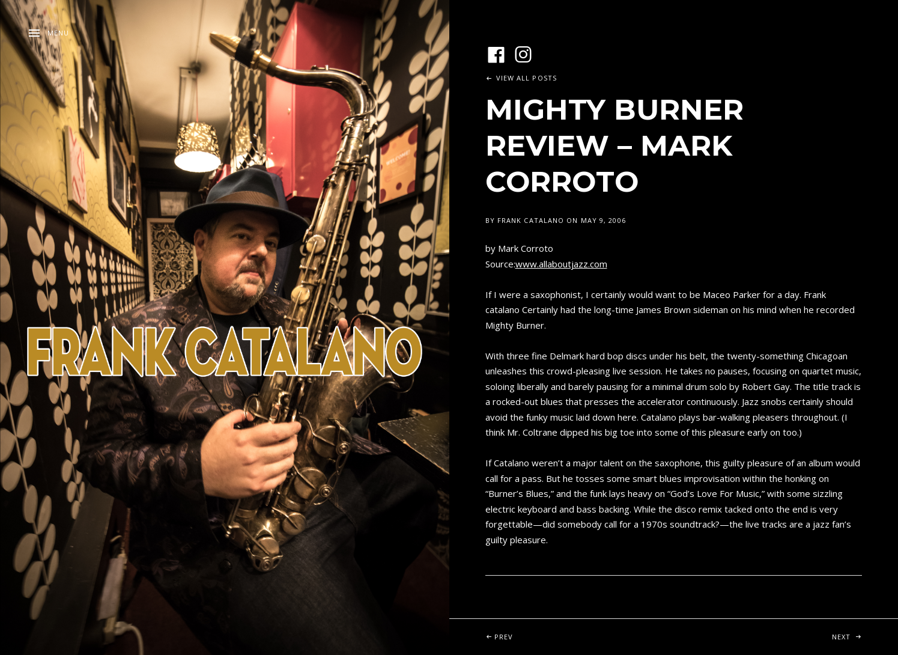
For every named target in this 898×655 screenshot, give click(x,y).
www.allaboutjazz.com (561, 264)
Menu (58, 32)
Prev (540, 630)
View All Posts (526, 77)
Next (865, 630)
